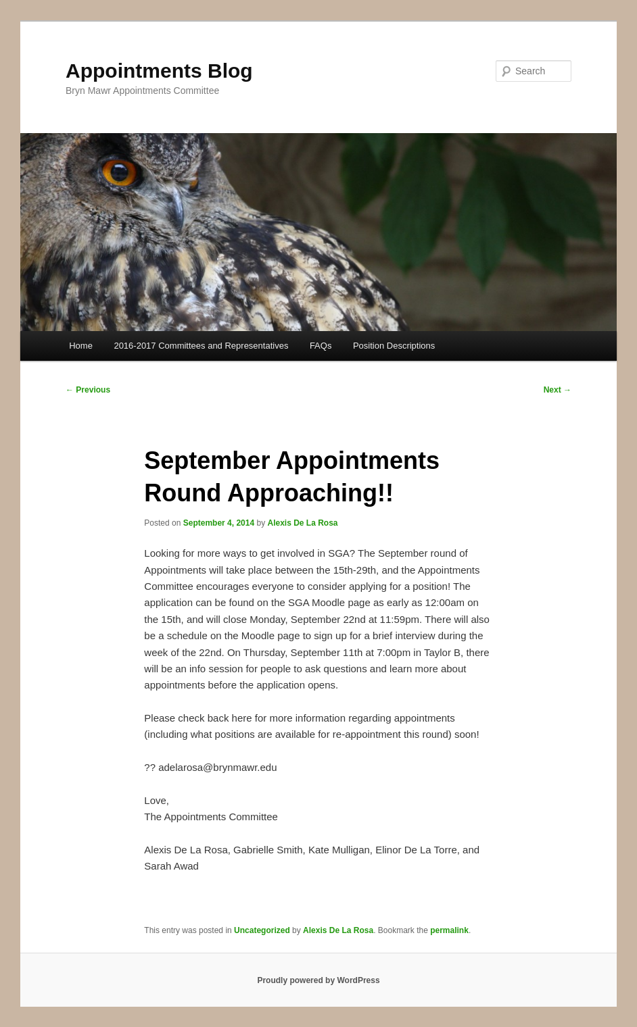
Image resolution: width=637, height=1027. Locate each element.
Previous (88, 390)
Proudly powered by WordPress (318, 980)
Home (81, 346)
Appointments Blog (159, 70)
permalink (449, 930)
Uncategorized (262, 930)
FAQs (321, 346)
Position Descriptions (394, 346)
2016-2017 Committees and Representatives (201, 346)
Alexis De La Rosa (302, 523)
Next (557, 390)
